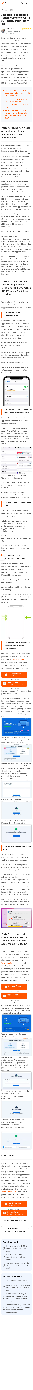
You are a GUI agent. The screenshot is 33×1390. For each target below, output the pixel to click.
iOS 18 (12, 33)
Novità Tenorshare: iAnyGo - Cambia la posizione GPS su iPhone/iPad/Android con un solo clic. (16, 1297)
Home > (6, 10)
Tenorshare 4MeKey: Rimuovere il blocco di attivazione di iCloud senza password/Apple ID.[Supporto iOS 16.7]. (18, 1308)
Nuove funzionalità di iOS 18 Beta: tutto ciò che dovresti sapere (16, 1248)
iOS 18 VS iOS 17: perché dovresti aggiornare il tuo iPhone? (15, 1257)
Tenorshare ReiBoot (19, 659)
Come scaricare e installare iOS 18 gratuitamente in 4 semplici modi (17, 1265)
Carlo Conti (10, 29)
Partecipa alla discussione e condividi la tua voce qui (17, 1231)
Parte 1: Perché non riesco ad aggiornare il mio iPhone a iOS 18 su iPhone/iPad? (17, 93)
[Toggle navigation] (29, 2)
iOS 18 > (12, 10)
